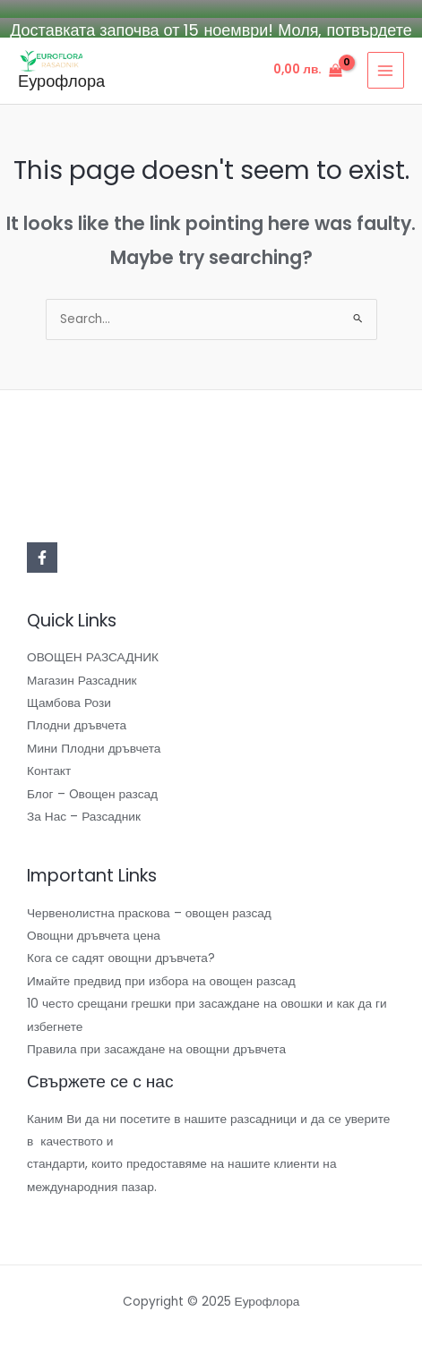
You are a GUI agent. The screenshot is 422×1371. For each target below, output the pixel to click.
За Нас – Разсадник (84, 814)
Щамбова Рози (69, 701)
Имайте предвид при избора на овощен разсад (161, 979)
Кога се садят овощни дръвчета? (121, 957)
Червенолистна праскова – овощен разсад (149, 911)
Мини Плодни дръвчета (93, 746)
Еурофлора (61, 79)
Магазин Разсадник (82, 678)
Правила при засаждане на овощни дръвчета (156, 1047)
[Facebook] (42, 556)
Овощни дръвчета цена (93, 933)
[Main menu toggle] (385, 69)
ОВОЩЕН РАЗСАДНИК (93, 656)
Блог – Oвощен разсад (92, 792)
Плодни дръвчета (76, 724)
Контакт (49, 770)
